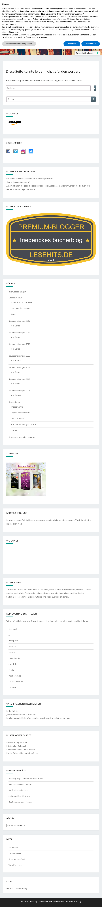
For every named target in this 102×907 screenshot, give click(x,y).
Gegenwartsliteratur (20, 412)
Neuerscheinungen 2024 (19, 367)
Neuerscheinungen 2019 (19, 332)
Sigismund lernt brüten (19, 796)
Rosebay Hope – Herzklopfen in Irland (25, 778)
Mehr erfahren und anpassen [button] (19, 44)
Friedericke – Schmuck (16, 746)
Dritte (59, 14)
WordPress (58, 901)
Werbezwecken (73, 19)
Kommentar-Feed (16, 859)
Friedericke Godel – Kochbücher (20, 749)
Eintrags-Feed (14, 853)
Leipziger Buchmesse (20, 308)
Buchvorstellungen (17, 291)
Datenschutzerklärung (16, 888)
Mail (20, 523)
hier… (69, 718)
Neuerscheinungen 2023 (19, 355)
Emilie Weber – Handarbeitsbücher (22, 753)
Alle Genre (15, 325)
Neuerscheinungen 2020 (19, 344)
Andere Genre (17, 406)
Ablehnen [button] (72, 44)
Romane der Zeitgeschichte (23, 424)
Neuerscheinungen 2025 (19, 379)
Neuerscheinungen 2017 (19, 321)
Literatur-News (15, 297)
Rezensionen (14, 402)
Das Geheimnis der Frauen (20, 802)
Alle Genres (16, 360)
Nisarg (77, 901)
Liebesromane (17, 418)
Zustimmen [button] (91, 44)
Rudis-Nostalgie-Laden (16, 742)
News (13, 314)
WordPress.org (15, 865)
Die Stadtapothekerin (18, 790)
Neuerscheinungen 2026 (19, 390)
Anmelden (13, 847)
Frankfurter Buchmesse (21, 302)
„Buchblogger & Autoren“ (18, 182)
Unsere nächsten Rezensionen (22, 437)
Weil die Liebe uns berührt (20, 784)
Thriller (14, 430)
